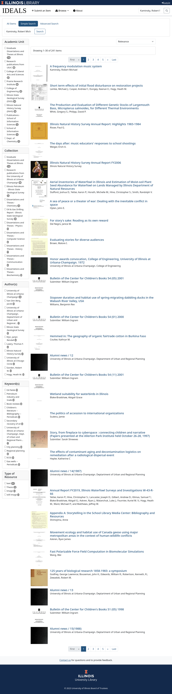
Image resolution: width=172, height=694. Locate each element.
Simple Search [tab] (28, 23)
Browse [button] (61, 10)
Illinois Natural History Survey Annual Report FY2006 (85, 163)
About (78, 10)
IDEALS (14, 10)
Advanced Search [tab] (49, 23)
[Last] (114, 59)
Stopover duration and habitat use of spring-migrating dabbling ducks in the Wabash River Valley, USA (102, 299)
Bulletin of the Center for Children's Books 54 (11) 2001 (87, 375)
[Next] (107, 59)
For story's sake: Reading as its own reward (79, 220)
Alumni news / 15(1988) (66, 629)
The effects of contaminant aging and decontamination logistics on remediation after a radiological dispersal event (95, 453)
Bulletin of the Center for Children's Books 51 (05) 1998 (87, 609)
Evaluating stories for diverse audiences (77, 240)
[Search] (151, 10)
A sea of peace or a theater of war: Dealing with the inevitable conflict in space (98, 202)
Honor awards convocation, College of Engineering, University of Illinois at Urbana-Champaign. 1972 (100, 260)
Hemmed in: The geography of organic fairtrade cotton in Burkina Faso (98, 336)
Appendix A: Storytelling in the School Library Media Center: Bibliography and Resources (102, 514)
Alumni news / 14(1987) (66, 471)
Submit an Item (41, 10)
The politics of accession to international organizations (87, 413)
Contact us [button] (65, 660)
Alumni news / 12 (61, 355)
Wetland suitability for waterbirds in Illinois (79, 394)
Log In (166, 2)
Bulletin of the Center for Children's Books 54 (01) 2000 (87, 317)
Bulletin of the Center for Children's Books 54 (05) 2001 (87, 278)
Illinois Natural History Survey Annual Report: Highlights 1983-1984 (95, 124)
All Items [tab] (11, 23)
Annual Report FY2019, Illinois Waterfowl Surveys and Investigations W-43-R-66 (101, 492)
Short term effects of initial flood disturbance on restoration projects (96, 85)
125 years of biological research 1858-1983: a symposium (88, 571)
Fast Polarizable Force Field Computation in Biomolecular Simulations (97, 551)
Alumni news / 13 (61, 590)
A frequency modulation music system (76, 66)
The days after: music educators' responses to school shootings (93, 143)
